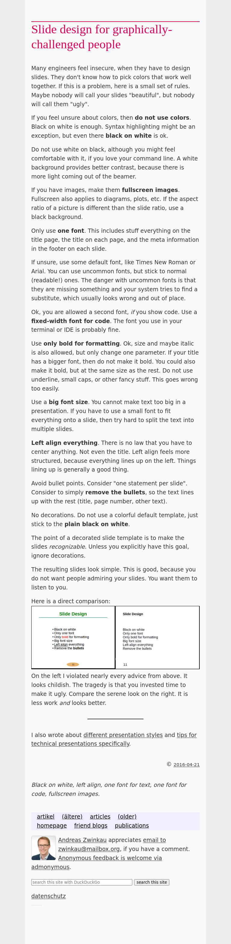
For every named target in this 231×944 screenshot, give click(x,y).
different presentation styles (123, 735)
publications (132, 826)
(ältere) (72, 817)
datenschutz (48, 896)
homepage (52, 826)
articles (100, 817)
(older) (127, 817)
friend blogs (91, 826)
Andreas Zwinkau (82, 840)
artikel (45, 817)
